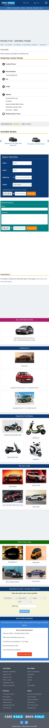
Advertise (33, 697)
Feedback (35, 700)
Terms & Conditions (22, 190)
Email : (5, 170)
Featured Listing (7, 702)
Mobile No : (6, 177)
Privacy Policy (34, 705)
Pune (10, 674)
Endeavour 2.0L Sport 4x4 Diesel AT (12, 144)
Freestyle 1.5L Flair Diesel (36, 144)
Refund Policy (31, 702)
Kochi (10, 677)
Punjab (26, 3)
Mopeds (29, 680)
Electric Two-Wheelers (33, 672)
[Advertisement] (24, 24)
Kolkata (5, 685)
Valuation (23, 8)
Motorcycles (30, 674)
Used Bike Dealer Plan (9, 705)
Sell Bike (9, 8)
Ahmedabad (6, 683)
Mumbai (5, 674)
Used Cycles (11, 685)
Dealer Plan (29, 8)
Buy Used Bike (15, 8)
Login (36, 3)
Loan (41, 8)
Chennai (5, 677)
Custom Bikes (31, 685)
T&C (28, 705)
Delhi (4, 680)
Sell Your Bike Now (24, 654)
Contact (29, 700)
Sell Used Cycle (7, 708)
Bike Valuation (7, 697)
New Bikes (35, 8)
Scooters (29, 677)
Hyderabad (12, 672)
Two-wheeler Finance (8, 694)
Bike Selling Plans (7, 700)
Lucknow (9, 680)
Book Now (31, 193)
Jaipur (12, 683)
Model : (5, 185)
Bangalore (5, 672)
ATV (28, 683)
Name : (5, 163)
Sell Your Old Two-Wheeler (24, 619)
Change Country (31, 708)
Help (28, 697)
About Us (29, 694)
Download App (37, 694)
